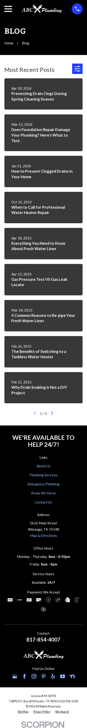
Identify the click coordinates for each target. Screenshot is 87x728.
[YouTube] (62, 676)
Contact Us (43, 502)
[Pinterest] (43, 676)
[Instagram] (34, 676)
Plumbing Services (43, 475)
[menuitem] (23, 712)
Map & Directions (43, 535)
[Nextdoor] (72, 676)
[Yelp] (53, 676)
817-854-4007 (43, 639)
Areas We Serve (43, 493)
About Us (43, 466)
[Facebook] (24, 676)
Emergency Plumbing (43, 484)
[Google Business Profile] (14, 676)
